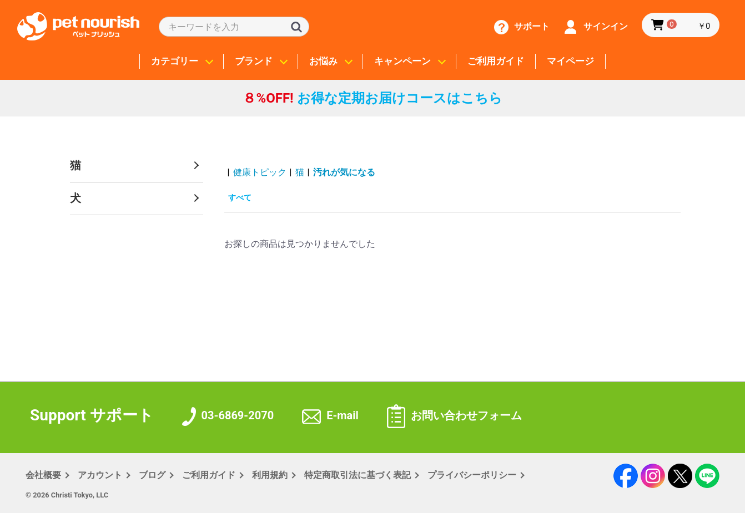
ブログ (152, 475)
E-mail (330, 415)
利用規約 (270, 475)
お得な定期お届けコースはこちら (372, 98)
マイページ (570, 61)
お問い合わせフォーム (454, 415)
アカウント (100, 475)
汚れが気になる (344, 172)
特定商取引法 (357, 475)
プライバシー (471, 475)
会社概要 (43, 475)
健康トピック (259, 172)
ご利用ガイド (495, 61)
